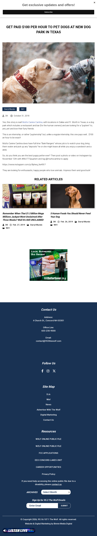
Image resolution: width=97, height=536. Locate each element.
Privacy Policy (48, 474)
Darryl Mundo (9, 109)
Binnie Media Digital (63, 523)
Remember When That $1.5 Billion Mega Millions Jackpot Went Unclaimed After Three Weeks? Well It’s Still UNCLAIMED (23, 216)
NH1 (23, 109)
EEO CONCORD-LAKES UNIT (48, 460)
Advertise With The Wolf (48, 409)
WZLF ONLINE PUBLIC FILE (48, 446)
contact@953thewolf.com (48, 341)
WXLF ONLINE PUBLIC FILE (48, 439)
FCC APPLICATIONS (48, 453)
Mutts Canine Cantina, (32, 122)
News (48, 404)
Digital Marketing (48, 414)
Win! (48, 399)
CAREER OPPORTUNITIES (48, 467)
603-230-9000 (48, 330)
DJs (48, 394)
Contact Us (48, 420)
